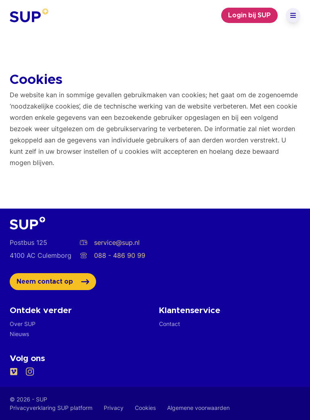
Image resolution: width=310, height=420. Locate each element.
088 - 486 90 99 (112, 255)
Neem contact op (53, 282)
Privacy (114, 407)
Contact (169, 323)
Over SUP (23, 323)
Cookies (145, 407)
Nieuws (19, 333)
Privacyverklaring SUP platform (51, 407)
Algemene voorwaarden (198, 407)
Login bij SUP (249, 15)
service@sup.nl (110, 242)
